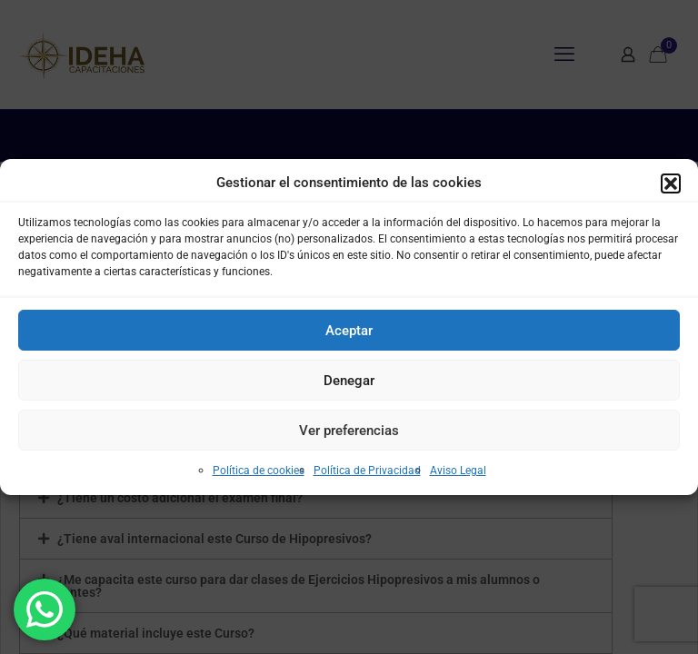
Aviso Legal (458, 470)
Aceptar (349, 330)
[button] (671, 183)
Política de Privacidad (367, 470)
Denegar (349, 380)
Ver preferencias (349, 430)
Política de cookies (258, 470)
